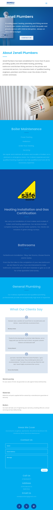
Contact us (26, 38)
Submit (44, 470)
